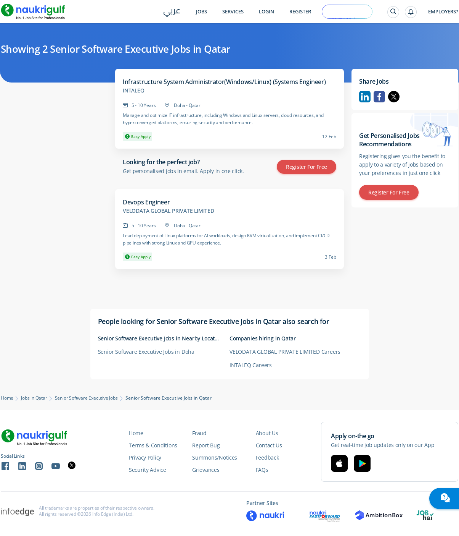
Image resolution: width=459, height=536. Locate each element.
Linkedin (365, 96)
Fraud (199, 433)
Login (266, 11)
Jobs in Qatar (34, 398)
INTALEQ (133, 90)
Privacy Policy (145, 457)
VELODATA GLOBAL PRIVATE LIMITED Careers (285, 351)
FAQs (262, 469)
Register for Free (306, 166)
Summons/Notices (214, 457)
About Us (267, 433)
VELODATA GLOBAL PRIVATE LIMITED (168, 210)
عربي (171, 12)
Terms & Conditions (153, 445)
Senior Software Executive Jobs (86, 398)
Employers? (443, 11)
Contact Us (269, 445)
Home (7, 398)
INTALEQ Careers (251, 365)
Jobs (201, 11)
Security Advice (147, 469)
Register (300, 11)
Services (233, 11)
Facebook (379, 96)
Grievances (205, 469)
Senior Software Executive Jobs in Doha (146, 351)
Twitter (394, 96)
